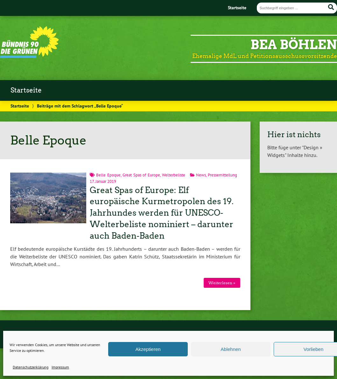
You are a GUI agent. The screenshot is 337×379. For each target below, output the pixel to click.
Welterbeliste (173, 175)
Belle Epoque (108, 175)
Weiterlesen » (221, 282)
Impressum (60, 367)
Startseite (237, 7)
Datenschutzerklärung (30, 367)
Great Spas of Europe (141, 175)
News (201, 175)
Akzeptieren (147, 349)
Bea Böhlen (293, 44)
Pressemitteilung (222, 175)
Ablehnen (231, 349)
